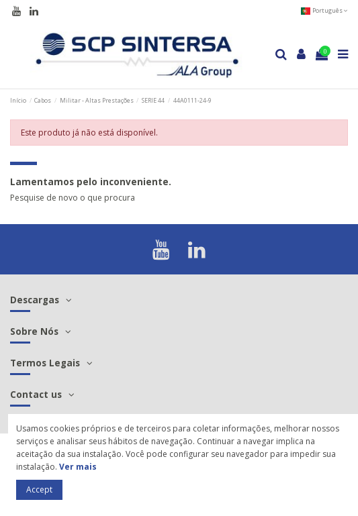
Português (324, 10)
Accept (39, 489)
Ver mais (78, 466)
